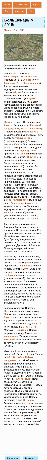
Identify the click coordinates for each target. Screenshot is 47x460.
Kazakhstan (12, 454)
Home (7, 5)
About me (19, 11)
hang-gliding (30, 454)
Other (6, 11)
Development (21, 5)
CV (31, 11)
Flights (36, 5)
